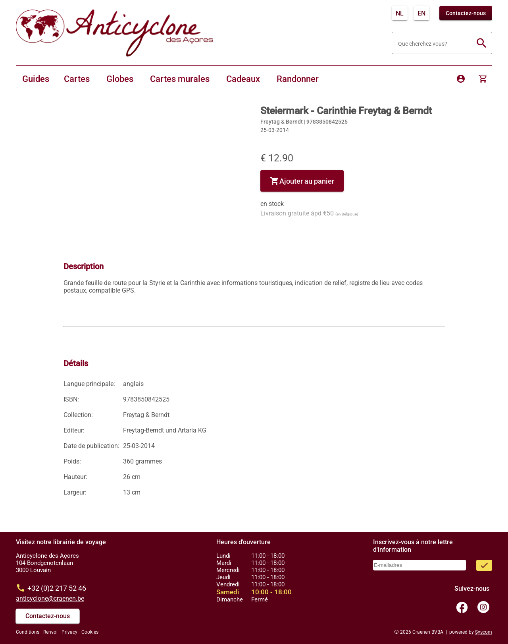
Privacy (69, 632)
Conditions (27, 632)
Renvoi (50, 632)
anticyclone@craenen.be (50, 598)
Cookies (89, 632)
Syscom (483, 632)
